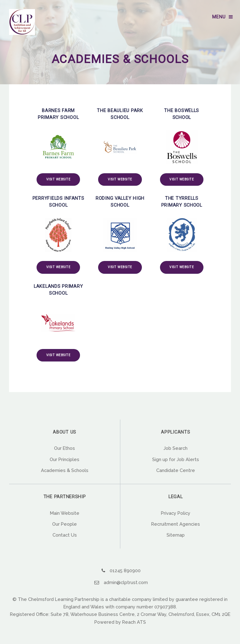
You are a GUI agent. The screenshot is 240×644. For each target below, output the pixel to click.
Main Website (64, 513)
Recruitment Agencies (175, 524)
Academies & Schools (64, 470)
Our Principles (64, 459)
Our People (64, 524)
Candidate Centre (175, 470)
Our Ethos (64, 448)
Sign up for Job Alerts (175, 459)
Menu (218, 17)
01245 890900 (125, 570)
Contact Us (64, 535)
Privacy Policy (175, 513)
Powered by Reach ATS (120, 622)
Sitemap (176, 535)
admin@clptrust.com (126, 582)
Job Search (175, 448)
